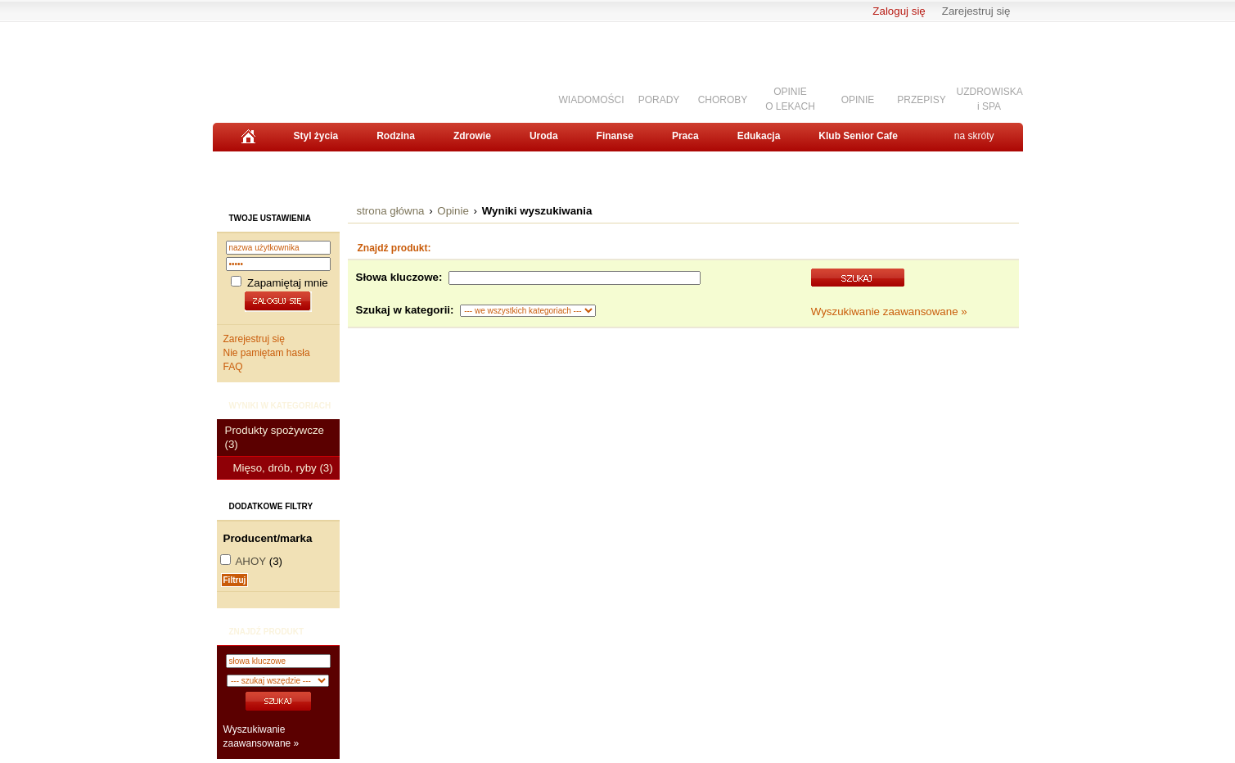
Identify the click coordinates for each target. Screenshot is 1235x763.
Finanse (615, 136)
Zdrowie (472, 136)
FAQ (233, 366)
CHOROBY (723, 100)
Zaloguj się (898, 11)
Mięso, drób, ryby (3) (283, 468)
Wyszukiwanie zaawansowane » (889, 311)
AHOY (250, 561)
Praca (685, 136)
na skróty (974, 136)
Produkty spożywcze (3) (274, 437)
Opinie (453, 211)
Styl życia (316, 136)
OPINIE (858, 100)
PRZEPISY (921, 100)
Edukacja (759, 136)
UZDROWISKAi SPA (990, 98)
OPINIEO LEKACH (790, 98)
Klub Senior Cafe (858, 136)
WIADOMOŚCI (591, 100)
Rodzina (395, 136)
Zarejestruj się (976, 11)
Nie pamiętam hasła (266, 353)
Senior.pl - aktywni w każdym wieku (303, 66)
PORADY (659, 100)
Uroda (544, 136)
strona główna (391, 211)
